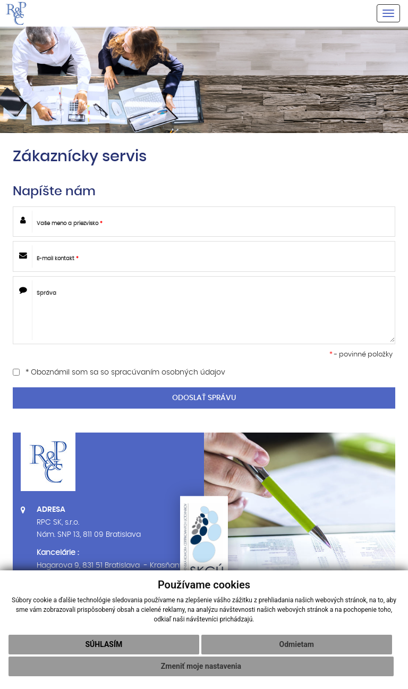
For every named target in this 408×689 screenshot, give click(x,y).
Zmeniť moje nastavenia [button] (201, 666)
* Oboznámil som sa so (119, 372)
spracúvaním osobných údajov (168, 372)
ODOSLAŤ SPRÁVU (204, 398)
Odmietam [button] (296, 644)
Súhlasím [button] (103, 644)
